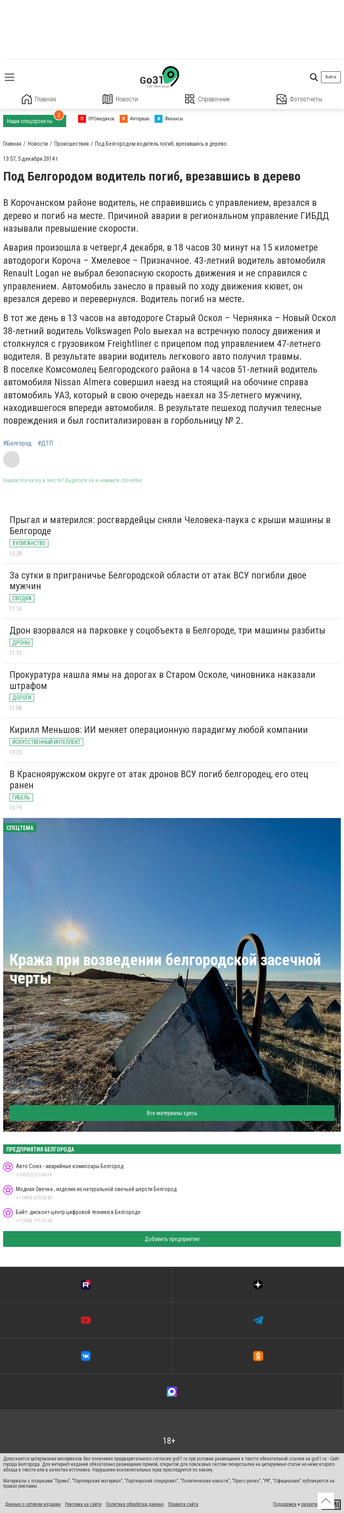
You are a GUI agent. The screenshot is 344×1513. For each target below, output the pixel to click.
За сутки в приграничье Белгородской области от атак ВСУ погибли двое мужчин (158, 581)
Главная (39, 99)
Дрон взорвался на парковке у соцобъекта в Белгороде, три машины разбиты (167, 630)
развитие (310, 1504)
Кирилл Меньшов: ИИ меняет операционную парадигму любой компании (159, 729)
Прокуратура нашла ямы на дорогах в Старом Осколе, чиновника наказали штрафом (162, 680)
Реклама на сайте (83, 1504)
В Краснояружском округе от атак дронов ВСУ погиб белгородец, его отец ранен (159, 780)
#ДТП (45, 443)
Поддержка (284, 1504)
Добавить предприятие (172, 1239)
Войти (330, 77)
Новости (120, 99)
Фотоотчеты (299, 99)
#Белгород (17, 443)
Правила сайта (183, 1504)
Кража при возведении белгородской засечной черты (165, 969)
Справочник (207, 99)
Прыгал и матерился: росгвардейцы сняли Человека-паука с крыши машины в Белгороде (170, 525)
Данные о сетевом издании (33, 1504)
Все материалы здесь (172, 1113)
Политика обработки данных (135, 1504)
